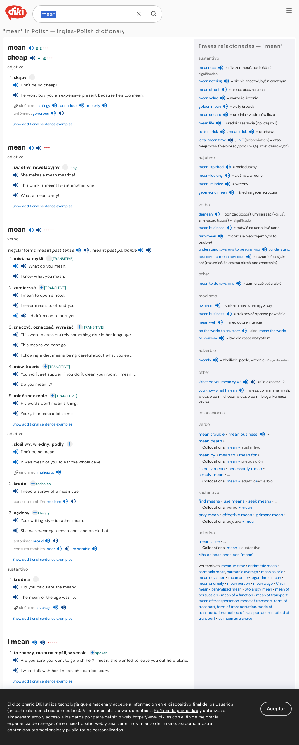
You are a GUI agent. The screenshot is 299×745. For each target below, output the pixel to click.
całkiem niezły (237, 305)
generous (41, 113)
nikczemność (239, 67)
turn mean (207, 236)
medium (54, 501)
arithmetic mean (262, 565)
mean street (209, 89)
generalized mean (226, 589)
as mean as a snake (235, 618)
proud (38, 541)
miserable (82, 548)
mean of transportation (219, 600)
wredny (41, 444)
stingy (44, 105)
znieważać (207, 220)
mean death (210, 441)
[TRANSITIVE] (63, 258)
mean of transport (272, 595)
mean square (210, 114)
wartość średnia (244, 97)
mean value (208, 97)
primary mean (269, 515)
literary (44, 513)
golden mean (210, 106)
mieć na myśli (29, 258)
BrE (39, 48)
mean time (209, 541)
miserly (93, 105)
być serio (272, 227)
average (44, 607)
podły (58, 444)
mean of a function (237, 595)
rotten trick (208, 131)
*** (46, 49)
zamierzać (25, 288)
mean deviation (212, 577)
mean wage (263, 583)
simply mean (211, 474)
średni (20, 484)
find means (209, 501)
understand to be (229, 249)
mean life (206, 123)
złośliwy (22, 444)
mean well (207, 322)
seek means (259, 501)
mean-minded (211, 183)
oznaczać (43, 327)
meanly (205, 359)
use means (234, 501)
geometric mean (213, 192)
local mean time (212, 140)
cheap (17, 57)
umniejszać (262, 214)
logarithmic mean (266, 577)
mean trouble (212, 434)
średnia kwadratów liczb (254, 114)
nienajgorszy (261, 305)
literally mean (212, 469)
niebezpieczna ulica (248, 89)
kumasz (279, 396)
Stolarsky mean (258, 589)
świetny (22, 167)
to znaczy (24, 653)
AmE (42, 58)
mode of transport (256, 600)
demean (206, 214)
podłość (260, 67)
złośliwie (230, 359)
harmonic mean (212, 571)
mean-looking (211, 175)
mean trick (238, 131)
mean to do (216, 283)
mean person (238, 583)
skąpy (20, 77)
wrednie (257, 359)
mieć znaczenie (30, 396)
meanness (207, 67)
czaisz (204, 401)
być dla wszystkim (250, 338)
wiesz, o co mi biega (254, 396)
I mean (18, 642)
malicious (46, 472)
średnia (22, 579)
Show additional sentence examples (42, 124)
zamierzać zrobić (263, 283)
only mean (209, 515)
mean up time (233, 565)
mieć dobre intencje (245, 322)
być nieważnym (273, 81)
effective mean (237, 515)
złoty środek (243, 106)
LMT (240, 140)
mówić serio (27, 366)
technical (44, 484)
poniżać (231, 214)
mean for (248, 455)
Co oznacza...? (272, 381)
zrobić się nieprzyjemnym (250, 236)
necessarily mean (245, 469)
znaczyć (22, 327)
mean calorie (272, 571)
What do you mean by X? (220, 381)
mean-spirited (211, 166)
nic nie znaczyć (246, 81)
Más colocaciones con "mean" (226, 554)
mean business (212, 227)
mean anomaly (211, 583)
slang (72, 167)
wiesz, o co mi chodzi (217, 396)
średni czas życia (240, 123)
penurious (69, 105)
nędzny (21, 513)
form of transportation (236, 606)
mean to (227, 455)
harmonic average (242, 571)
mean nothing (210, 81)
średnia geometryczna (258, 192)
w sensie (77, 653)
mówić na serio (250, 227)
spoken (101, 653)
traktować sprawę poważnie (261, 313)
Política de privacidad (176, 710)
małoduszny (246, 166)
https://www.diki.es (152, 717)
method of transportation (247, 612)
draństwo (267, 131)
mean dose (238, 577)
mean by (207, 455)
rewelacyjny (46, 167)
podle (244, 359)
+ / (250, 481)
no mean (206, 305)
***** (49, 231)
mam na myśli (51, 653)
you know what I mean (218, 390)
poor (51, 548)
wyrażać (65, 327)
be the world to (219, 330)
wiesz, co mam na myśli (268, 390)
